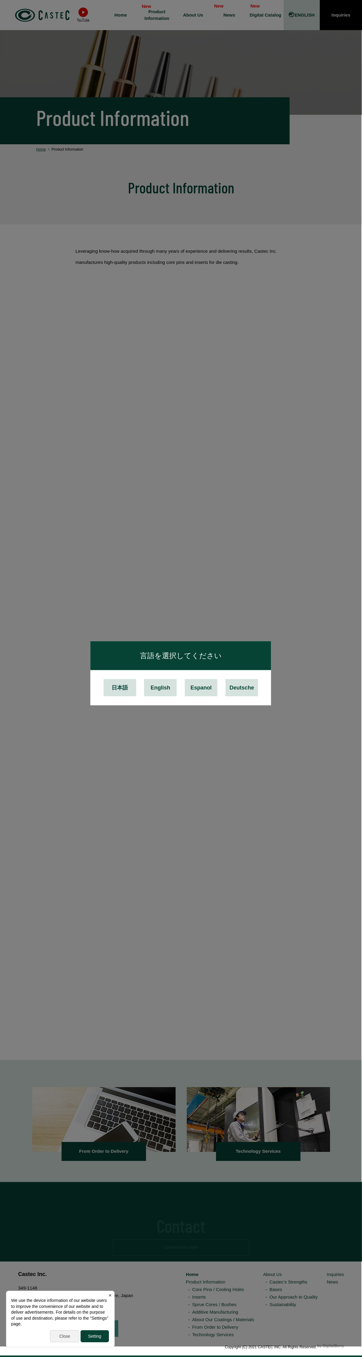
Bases (275, 1289)
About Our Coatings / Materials (223, 1319)
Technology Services (213, 1334)
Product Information (205, 1281)
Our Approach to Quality (293, 1296)
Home (192, 1274)
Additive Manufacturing (215, 1312)
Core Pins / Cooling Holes (218, 1289)
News (332, 1281)
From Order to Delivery (215, 1327)
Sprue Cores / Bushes (214, 1304)
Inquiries (335, 1274)
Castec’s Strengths (288, 1281)
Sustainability (282, 1304)
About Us (272, 1274)
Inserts (199, 1296)
